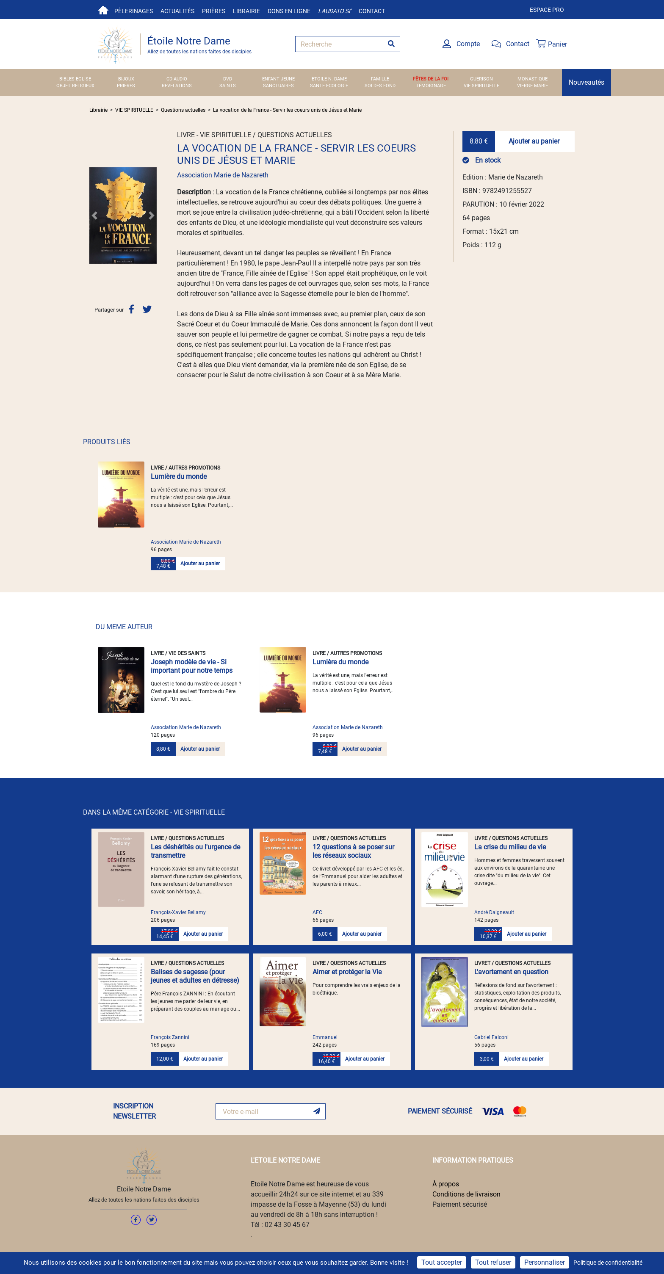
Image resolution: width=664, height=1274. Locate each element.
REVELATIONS (177, 85)
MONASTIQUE (532, 79)
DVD (227, 79)
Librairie (246, 11)
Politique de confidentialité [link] (607, 1262)
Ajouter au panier (534, 141)
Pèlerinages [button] (133, 11)
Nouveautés (586, 82)
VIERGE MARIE (532, 85)
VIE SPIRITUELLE (481, 85)
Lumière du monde (179, 477)
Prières (213, 11)
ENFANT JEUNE (278, 79)
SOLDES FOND (380, 85)
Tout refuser (493, 1262)
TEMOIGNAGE (431, 85)
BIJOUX (126, 79)
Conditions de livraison (466, 1194)
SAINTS (227, 85)
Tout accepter (441, 1262)
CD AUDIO (176, 79)
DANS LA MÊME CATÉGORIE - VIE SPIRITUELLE (154, 812)
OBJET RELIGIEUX (75, 85)
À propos (445, 1184)
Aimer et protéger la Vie (347, 972)
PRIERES (126, 85)
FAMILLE (380, 79)
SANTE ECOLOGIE (329, 85)
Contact (372, 11)
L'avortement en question (511, 972)
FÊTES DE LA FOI (430, 79)
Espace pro (547, 9)
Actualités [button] (177, 11)
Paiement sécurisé (459, 1204)
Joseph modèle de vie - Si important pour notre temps (191, 666)
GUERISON (481, 79)
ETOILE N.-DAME (329, 79)
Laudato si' (334, 11)
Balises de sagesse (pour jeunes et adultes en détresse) (195, 976)
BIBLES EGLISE (75, 79)
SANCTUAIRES (278, 85)
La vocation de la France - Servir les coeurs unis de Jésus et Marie (287, 110)
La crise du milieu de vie (510, 847)
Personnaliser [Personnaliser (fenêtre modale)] (544, 1262)
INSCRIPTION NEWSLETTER (134, 1111)
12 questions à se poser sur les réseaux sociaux (353, 851)
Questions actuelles (183, 110)
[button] (94, 215)
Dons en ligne (289, 11)
